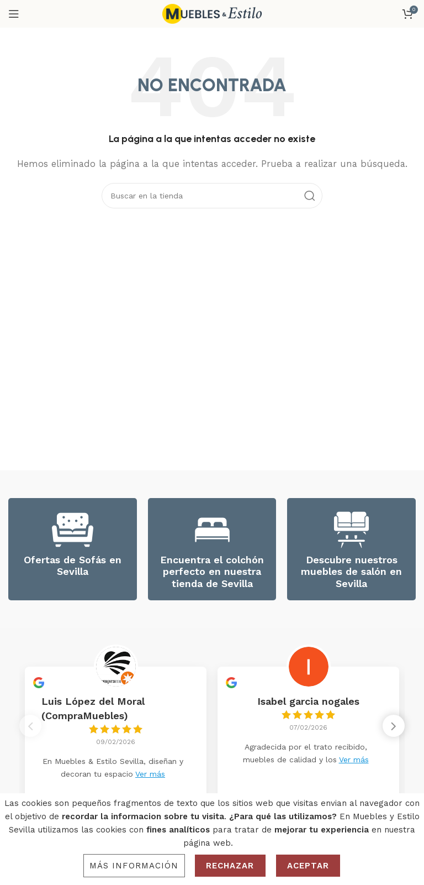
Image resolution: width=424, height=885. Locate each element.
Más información (134, 866)
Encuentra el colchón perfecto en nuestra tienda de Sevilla (212, 571)
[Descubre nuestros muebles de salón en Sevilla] (351, 530)
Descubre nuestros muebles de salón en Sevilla (351, 571)
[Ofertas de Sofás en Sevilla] (72, 530)
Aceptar (308, 866)
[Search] (212, 195)
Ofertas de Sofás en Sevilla (72, 566)
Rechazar (230, 866)
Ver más (150, 773)
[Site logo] (212, 13)
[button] (394, 729)
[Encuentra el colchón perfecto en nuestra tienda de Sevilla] (212, 530)
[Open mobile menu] (14, 14)
